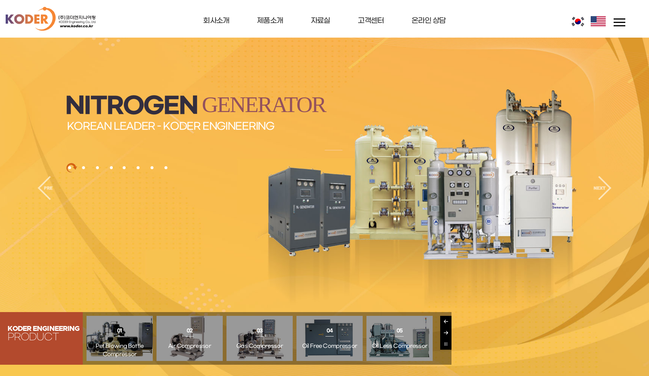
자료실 (320, 21)
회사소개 (216, 21)
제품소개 (270, 21)
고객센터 (371, 21)
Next (445, 332)
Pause (445, 344)
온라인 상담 (429, 21)
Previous (445, 321)
